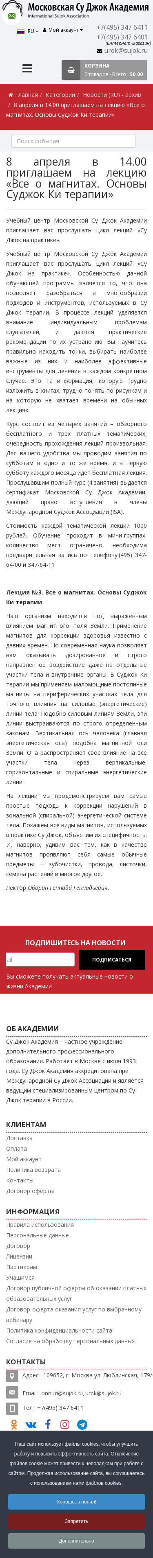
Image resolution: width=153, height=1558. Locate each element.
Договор (18, 1246)
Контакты (19, 1180)
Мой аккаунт (24, 1159)
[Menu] (27, 69)
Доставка (19, 1138)
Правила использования (40, 1224)
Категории (60, 94)
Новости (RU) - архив (112, 94)
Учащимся (20, 1277)
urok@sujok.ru (126, 50)
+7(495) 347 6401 (122, 37)
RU (28, 31)
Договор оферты (30, 1191)
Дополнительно (76, 1541)
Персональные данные (37, 1235)
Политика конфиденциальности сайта (59, 1330)
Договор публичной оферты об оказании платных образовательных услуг (76, 1293)
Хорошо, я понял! (76, 1502)
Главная (26, 94)
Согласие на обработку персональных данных (70, 1341)
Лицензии (19, 1256)
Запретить (76, 1521)
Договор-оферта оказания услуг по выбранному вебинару (74, 1314)
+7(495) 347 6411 (122, 27)
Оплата (16, 1148)
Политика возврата (33, 1169)
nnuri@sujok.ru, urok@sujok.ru (83, 1393)
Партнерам (21, 1267)
